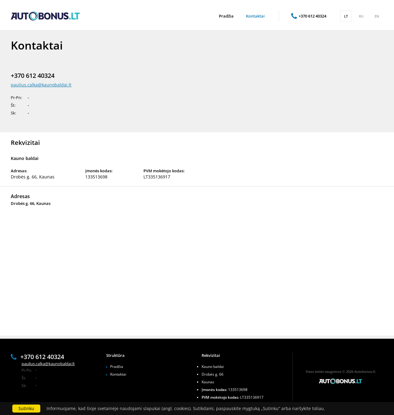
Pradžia (116, 366)
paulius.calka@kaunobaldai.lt (41, 85)
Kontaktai (118, 374)
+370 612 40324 (308, 16)
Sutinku (26, 408)
